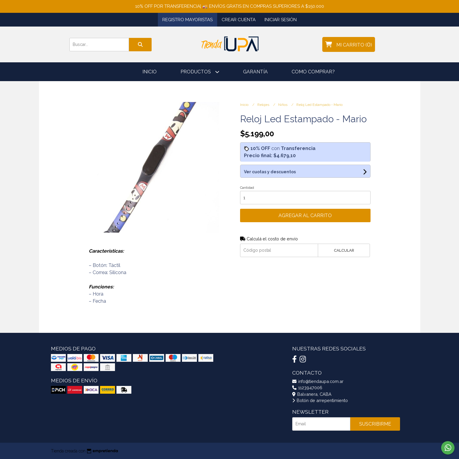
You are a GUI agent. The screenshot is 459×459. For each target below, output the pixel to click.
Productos (200, 72)
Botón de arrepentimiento (320, 400)
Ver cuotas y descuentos (270, 171)
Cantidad (247, 188)
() (348, 44)
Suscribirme (375, 424)
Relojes (263, 105)
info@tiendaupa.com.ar (317, 381)
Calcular (344, 250)
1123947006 (307, 387)
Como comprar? (313, 72)
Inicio (149, 72)
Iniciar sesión (280, 19)
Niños (283, 105)
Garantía (255, 72)
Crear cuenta (239, 19)
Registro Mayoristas (187, 19)
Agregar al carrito (305, 215)
